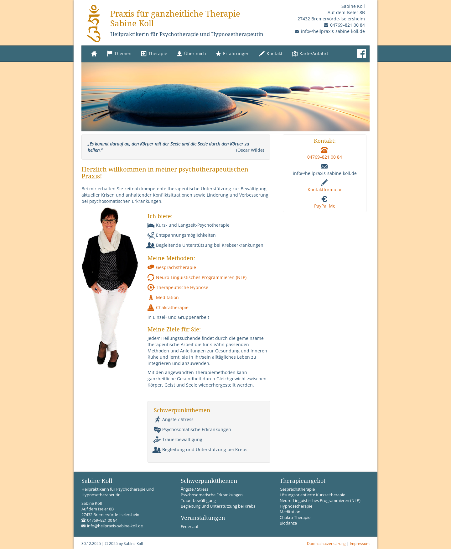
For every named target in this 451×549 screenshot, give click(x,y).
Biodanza (288, 523)
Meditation (163, 297)
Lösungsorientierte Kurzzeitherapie (312, 495)
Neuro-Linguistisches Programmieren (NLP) (197, 277)
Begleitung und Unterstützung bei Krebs (200, 449)
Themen (119, 53)
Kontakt (271, 53)
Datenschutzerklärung (326, 543)
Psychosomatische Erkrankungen (192, 429)
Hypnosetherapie (296, 506)
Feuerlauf (189, 526)
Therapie (154, 53)
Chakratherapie (168, 307)
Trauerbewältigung (178, 439)
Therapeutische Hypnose (178, 287)
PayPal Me (324, 206)
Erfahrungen (232, 53)
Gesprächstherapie (172, 267)
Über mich (191, 53)
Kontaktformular (325, 190)
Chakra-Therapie (295, 517)
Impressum (360, 543)
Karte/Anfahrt (310, 53)
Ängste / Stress (174, 419)
